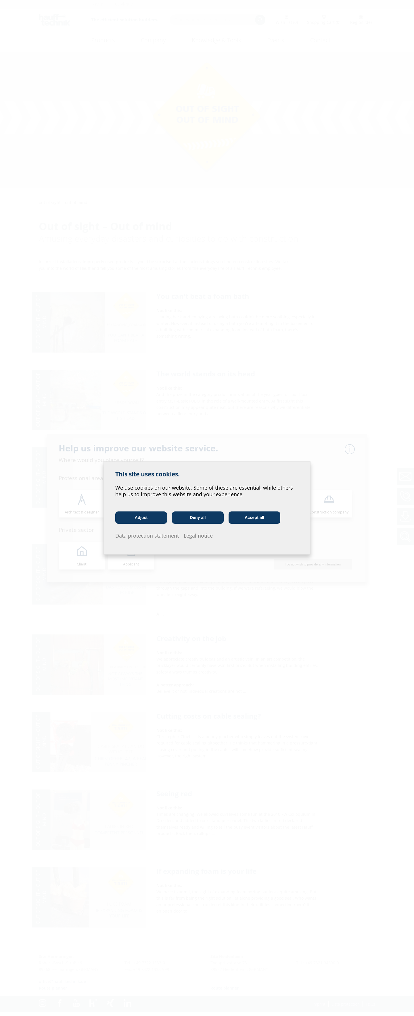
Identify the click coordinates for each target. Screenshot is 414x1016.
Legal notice (198, 535)
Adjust (141, 517)
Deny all (198, 517)
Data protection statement (147, 535)
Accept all (254, 517)
